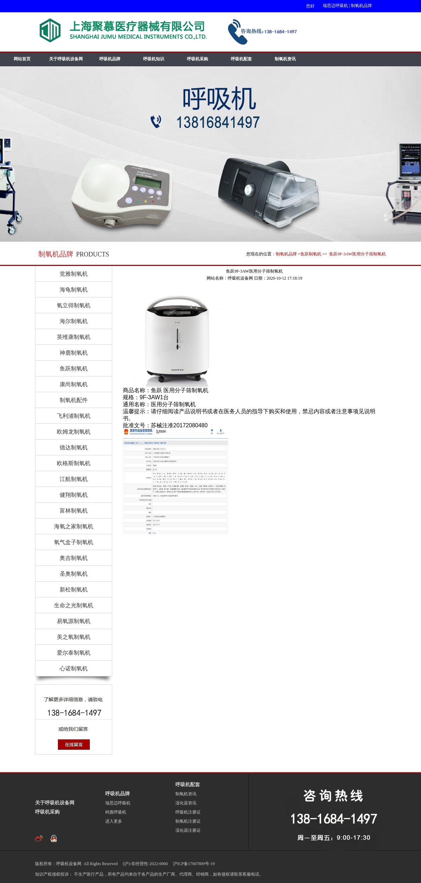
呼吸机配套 (241, 58)
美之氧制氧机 (74, 637)
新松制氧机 (74, 590)
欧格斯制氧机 (74, 463)
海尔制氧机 (74, 321)
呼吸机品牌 (109, 58)
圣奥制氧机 (74, 574)
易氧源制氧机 (74, 621)
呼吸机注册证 (188, 812)
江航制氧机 (74, 479)
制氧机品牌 (361, 5)
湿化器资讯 (185, 803)
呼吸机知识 (153, 58)
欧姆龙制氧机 (74, 432)
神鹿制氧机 (74, 353)
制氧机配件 (74, 400)
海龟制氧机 (74, 290)
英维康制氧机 (74, 337)
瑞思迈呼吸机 (335, 5)
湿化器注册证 (188, 830)
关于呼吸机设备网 (66, 58)
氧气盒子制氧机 (73, 542)
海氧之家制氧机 (73, 526)
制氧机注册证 (188, 821)
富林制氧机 (74, 511)
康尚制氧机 (74, 384)
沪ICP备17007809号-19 (193, 863)
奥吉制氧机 (74, 558)
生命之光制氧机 (73, 605)
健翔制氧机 (74, 495)
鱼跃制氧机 (310, 254)
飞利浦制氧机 (74, 416)
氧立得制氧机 (74, 305)
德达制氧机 (74, 447)
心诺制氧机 (74, 668)
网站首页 (22, 58)
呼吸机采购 (197, 58)
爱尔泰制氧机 (74, 653)
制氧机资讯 (285, 58)
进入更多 (113, 821)
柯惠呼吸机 (115, 812)
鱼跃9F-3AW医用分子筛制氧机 (357, 254)
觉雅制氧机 (74, 274)
